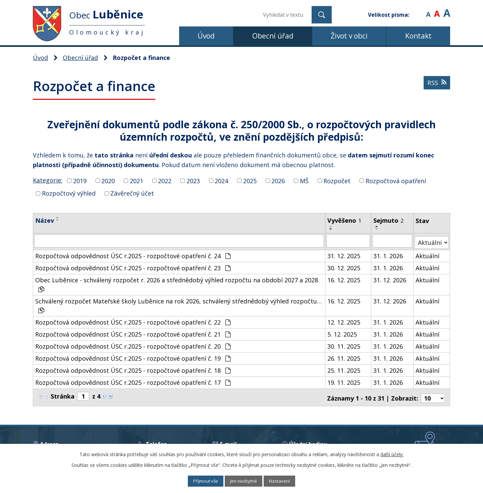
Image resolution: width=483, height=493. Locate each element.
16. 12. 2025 (344, 278)
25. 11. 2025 (344, 369)
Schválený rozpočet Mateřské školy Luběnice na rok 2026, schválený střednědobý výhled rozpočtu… (178, 303)
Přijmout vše (201, 481)
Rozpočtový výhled (69, 193)
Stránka (62, 395)
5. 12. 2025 (342, 333)
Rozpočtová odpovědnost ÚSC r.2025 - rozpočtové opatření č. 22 (132, 320)
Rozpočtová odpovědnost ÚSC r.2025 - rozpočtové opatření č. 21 (132, 333)
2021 (136, 181)
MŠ (304, 181)
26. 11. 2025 (344, 357)
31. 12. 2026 (390, 278)
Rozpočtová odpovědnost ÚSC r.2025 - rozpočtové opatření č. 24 (132, 254)
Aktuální (428, 254)
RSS (436, 85)
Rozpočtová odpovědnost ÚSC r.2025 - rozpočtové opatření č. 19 (132, 357)
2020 (108, 181)
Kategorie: (47, 180)
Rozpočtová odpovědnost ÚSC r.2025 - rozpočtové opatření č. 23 (132, 266)
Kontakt (418, 36)
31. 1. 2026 (388, 254)
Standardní (437, 9)
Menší (428, 9)
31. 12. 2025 (344, 254)
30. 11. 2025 (344, 345)
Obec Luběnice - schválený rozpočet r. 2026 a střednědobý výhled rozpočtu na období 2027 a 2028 (176, 282)
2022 (164, 181)
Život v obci (349, 36)
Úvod (206, 36)
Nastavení (285, 481)
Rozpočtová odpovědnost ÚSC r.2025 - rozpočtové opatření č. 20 (132, 345)
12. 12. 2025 (344, 320)
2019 (80, 181)
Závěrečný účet (132, 193)
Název (44, 220)
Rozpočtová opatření (396, 181)
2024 (221, 181)
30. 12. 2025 (344, 266)
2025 (250, 181)
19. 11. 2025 (344, 381)
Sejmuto (389, 220)
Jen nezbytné (245, 481)
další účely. (392, 453)
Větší (446, 9)
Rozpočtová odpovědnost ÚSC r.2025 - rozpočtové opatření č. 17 (132, 381)
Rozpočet (337, 181)
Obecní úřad (272, 36)
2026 (278, 181)
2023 (193, 181)
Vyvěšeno (345, 220)
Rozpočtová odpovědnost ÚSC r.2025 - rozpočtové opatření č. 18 (132, 369)
